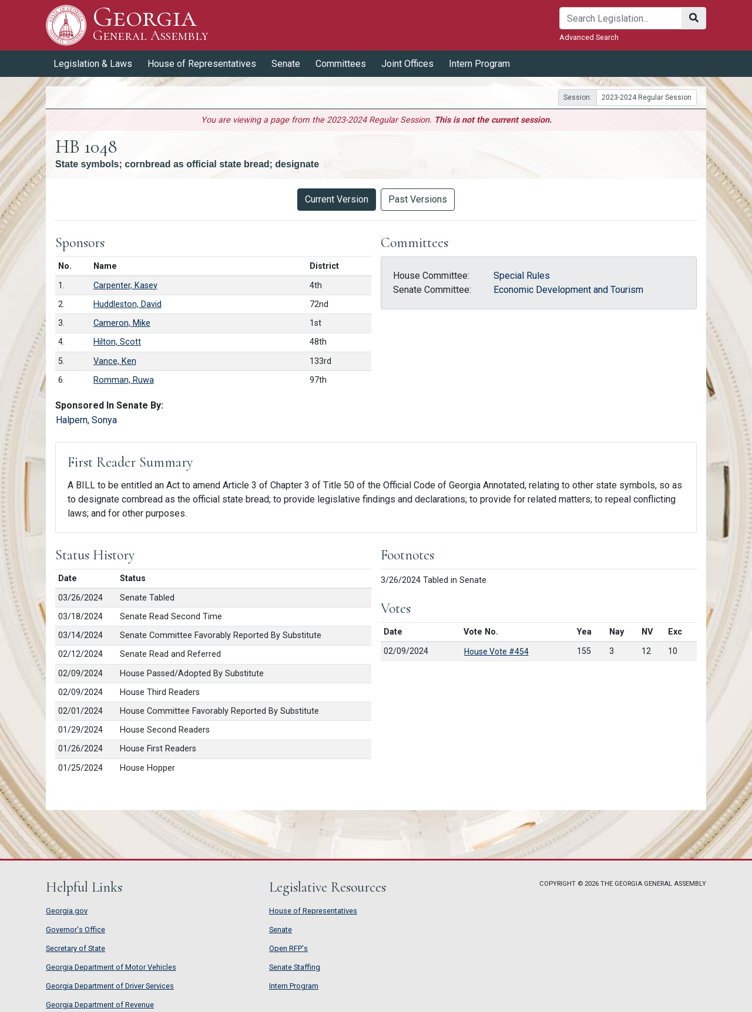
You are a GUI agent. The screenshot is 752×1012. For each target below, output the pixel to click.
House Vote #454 (496, 651)
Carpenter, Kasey (125, 286)
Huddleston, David (127, 304)
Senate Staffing (294, 967)
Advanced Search (589, 37)
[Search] (620, 18)
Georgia (151, 25)
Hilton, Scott (117, 342)
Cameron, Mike (121, 323)
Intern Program (479, 63)
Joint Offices (407, 63)
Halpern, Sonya (86, 420)
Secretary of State (75, 948)
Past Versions (417, 199)
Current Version (336, 199)
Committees (340, 63)
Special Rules (522, 275)
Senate (285, 63)
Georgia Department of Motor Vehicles (111, 967)
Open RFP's (288, 948)
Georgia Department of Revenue (100, 1004)
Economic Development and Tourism (568, 289)
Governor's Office (75, 929)
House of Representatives (201, 63)
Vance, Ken (114, 361)
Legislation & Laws (92, 63)
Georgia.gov (67, 910)
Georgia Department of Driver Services (110, 985)
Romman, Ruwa (123, 380)
